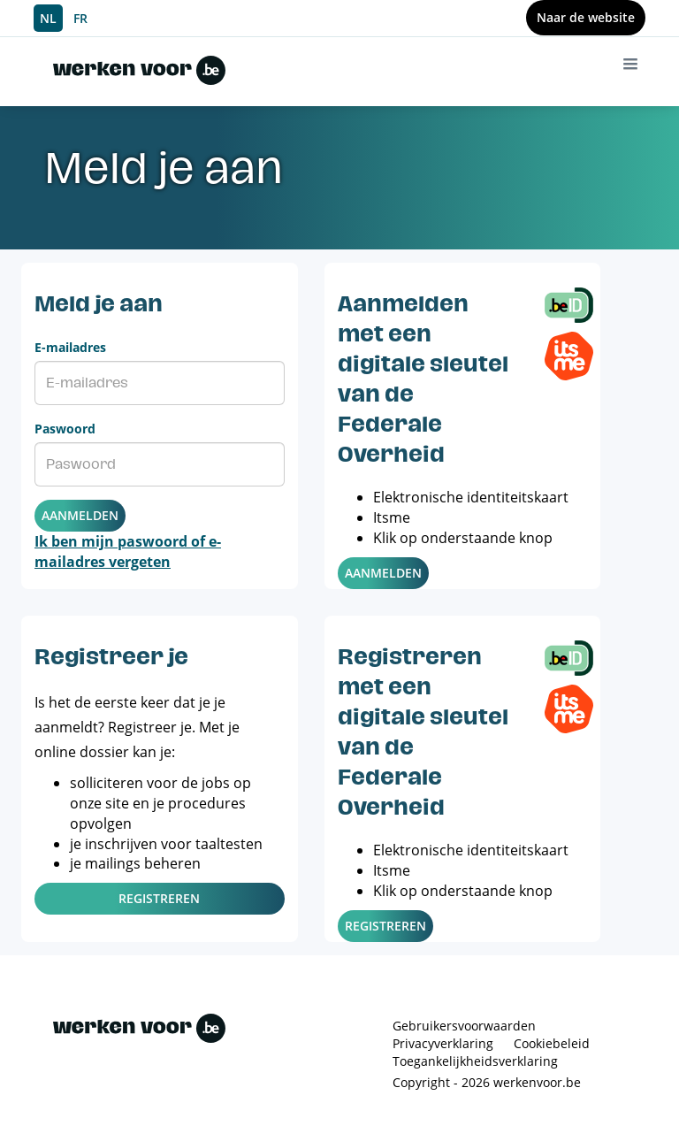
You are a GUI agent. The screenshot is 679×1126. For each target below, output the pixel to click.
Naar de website (586, 17)
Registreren (159, 898)
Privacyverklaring (443, 1043)
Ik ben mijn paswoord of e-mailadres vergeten (127, 551)
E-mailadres (70, 347)
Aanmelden (80, 515)
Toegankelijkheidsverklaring (475, 1061)
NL (48, 18)
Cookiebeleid (552, 1043)
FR (80, 18)
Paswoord (64, 428)
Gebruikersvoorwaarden (464, 1025)
